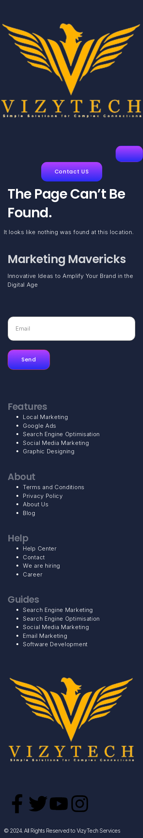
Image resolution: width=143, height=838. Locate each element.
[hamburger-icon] (129, 154)
